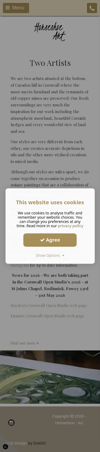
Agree (50, 240)
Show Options (50, 255)
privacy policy (70, 225)
